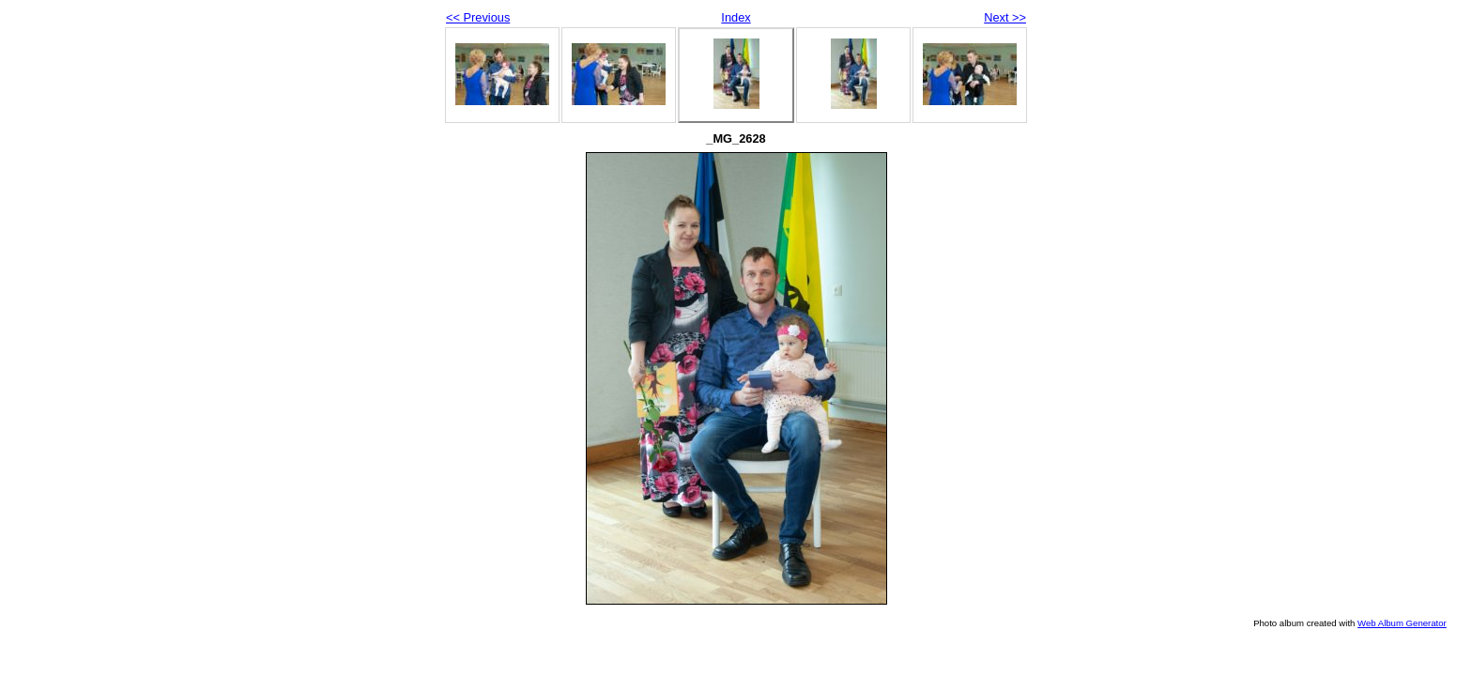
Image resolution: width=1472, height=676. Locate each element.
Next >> (1005, 17)
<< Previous (478, 17)
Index (735, 17)
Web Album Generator (1402, 623)
